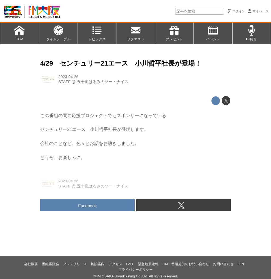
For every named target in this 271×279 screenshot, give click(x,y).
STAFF (64, 82)
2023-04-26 (68, 77)
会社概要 (31, 264)
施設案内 (98, 264)
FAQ (130, 264)
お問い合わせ (223, 264)
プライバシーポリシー (135, 270)
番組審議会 (50, 264)
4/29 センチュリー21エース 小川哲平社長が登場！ (120, 63)
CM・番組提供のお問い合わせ (185, 264)
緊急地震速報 (148, 264)
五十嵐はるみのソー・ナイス (102, 82)
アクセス (115, 264)
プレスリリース (75, 264)
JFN (241, 264)
